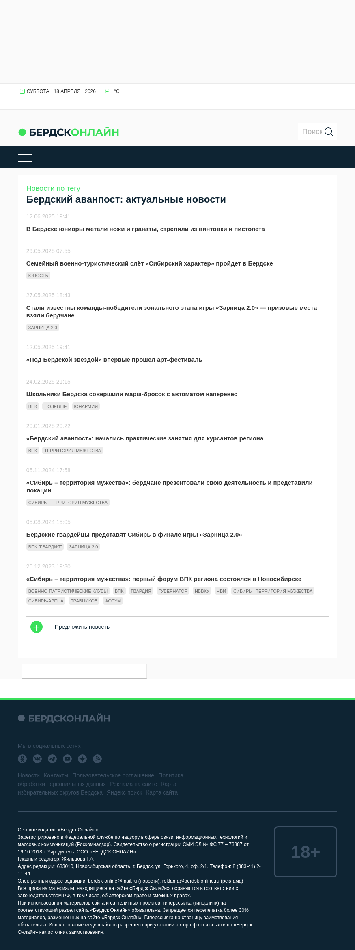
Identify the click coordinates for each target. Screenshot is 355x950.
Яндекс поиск (124, 792)
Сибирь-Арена (46, 600)
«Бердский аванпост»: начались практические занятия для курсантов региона (145, 438)
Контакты (56, 775)
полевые (55, 406)
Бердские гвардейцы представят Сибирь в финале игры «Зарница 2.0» (134, 534)
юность (38, 275)
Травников (84, 600)
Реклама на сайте (133, 784)
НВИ (221, 591)
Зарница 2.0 (42, 327)
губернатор (173, 591)
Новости (29, 775)
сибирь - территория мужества (68, 502)
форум (113, 600)
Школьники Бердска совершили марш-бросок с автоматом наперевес (131, 394)
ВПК (32, 406)
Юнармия (86, 406)
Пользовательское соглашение (113, 775)
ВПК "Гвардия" (45, 546)
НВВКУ (202, 591)
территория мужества (72, 450)
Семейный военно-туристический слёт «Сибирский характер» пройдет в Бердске (149, 263)
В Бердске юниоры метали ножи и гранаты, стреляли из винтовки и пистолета (145, 228)
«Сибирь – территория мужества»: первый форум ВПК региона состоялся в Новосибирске (163, 578)
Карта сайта (162, 792)
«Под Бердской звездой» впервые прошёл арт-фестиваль (114, 359)
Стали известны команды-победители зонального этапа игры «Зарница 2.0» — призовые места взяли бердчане (171, 311)
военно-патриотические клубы (68, 591)
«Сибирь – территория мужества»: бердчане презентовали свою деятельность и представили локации (169, 486)
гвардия (141, 591)
